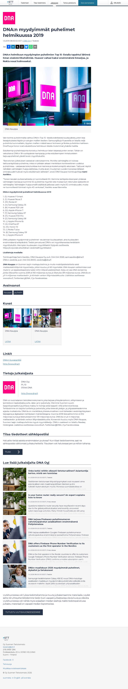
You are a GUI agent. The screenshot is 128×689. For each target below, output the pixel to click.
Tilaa (13, 452)
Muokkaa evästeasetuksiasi (14, 668)
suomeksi (7, 678)
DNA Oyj (27, 41)
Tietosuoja (7, 664)
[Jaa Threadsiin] (22, 47)
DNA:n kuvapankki (12, 360)
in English (16, 678)
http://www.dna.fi (11, 364)
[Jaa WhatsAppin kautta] (31, 47)
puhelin (18, 292)
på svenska (26, 678)
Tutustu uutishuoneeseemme (22, 612)
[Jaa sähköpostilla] (35, 47)
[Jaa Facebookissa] (9, 47)
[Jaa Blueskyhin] (26, 47)
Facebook (7, 660)
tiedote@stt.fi (9, 647)
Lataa (8, 341)
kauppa (8, 292)
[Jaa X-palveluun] (17, 47)
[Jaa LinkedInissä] (13, 47)
